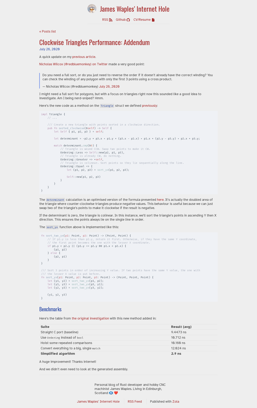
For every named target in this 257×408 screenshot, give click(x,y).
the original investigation (90, 318)
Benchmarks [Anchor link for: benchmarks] (50, 309)
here (160, 200)
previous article (83, 57)
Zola (175, 401)
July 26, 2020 (49, 49)
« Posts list (47, 31)
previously (149, 106)
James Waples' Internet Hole (98, 401)
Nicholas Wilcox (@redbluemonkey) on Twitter (73, 64)
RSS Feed (135, 401)
